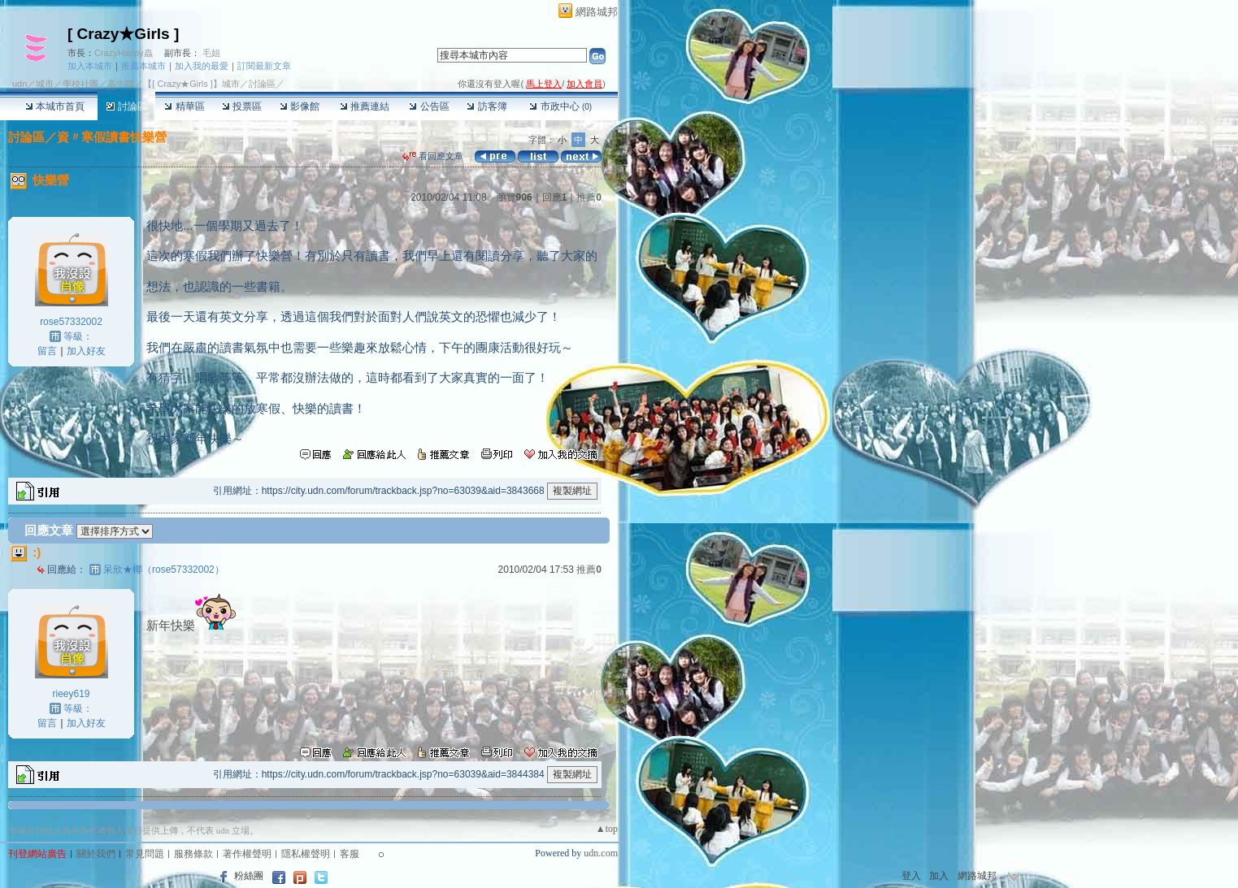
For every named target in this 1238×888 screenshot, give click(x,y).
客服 (349, 854)
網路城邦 (597, 12)
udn (19, 84)
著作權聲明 (247, 854)
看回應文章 (432, 156)
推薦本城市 (143, 66)
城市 (45, 84)
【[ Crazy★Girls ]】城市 (191, 84)
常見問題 (144, 854)
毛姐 (211, 53)
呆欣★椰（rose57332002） (163, 569)
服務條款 (193, 854)
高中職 (120, 84)
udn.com (601, 853)
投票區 (242, 106)
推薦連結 (364, 106)
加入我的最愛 (201, 66)
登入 (911, 876)
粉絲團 (248, 876)
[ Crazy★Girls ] (123, 33)
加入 (939, 876)
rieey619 (70, 694)
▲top (607, 828)
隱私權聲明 (305, 854)
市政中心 (560, 106)
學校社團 (80, 84)
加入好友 (86, 351)
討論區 (126, 106)
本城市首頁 (55, 106)
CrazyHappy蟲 (123, 53)
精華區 (184, 106)
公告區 (429, 106)
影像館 (299, 106)
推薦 (589, 197)
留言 (47, 351)
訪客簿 (486, 106)
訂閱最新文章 (264, 66)
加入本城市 (89, 66)
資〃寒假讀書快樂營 (112, 137)
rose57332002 (71, 321)
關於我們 (95, 854)
